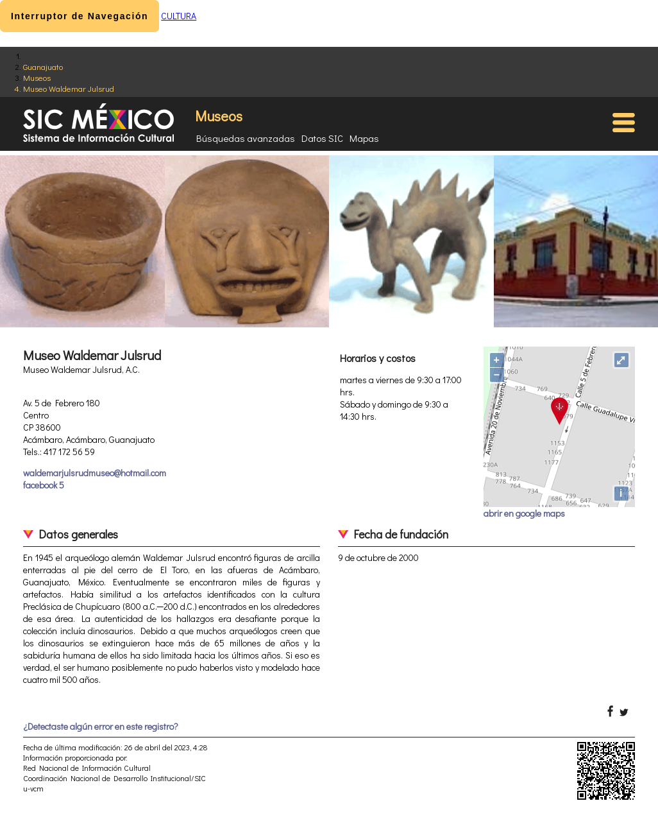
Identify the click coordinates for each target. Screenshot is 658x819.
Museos (37, 77)
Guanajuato (43, 66)
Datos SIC (322, 138)
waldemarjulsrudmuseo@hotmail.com (94, 473)
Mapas (364, 138)
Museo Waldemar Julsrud (68, 88)
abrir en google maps (524, 513)
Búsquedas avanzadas (245, 138)
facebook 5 (43, 485)
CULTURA (178, 16)
